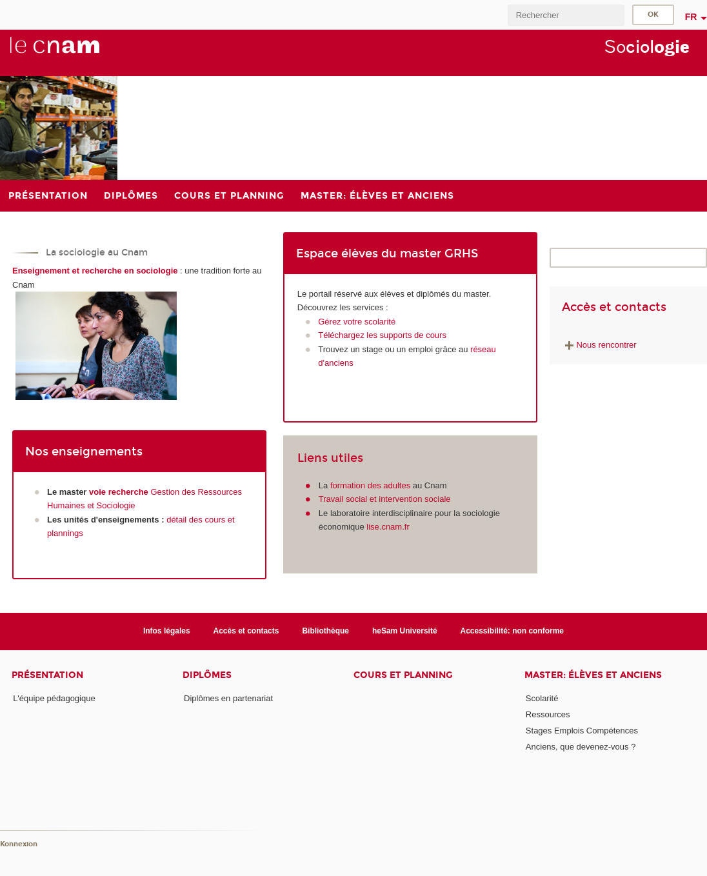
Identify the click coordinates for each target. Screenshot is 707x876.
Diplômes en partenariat (228, 698)
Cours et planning (403, 675)
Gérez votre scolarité (356, 321)
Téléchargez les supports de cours (382, 335)
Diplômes (207, 675)
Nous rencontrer (599, 345)
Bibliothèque (325, 630)
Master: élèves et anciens (593, 675)
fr (691, 17)
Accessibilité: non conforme (512, 630)
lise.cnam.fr (387, 527)
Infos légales (166, 630)
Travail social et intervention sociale (385, 499)
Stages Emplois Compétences (582, 730)
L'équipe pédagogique (54, 698)
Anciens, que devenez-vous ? (581, 747)
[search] (566, 15)
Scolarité (542, 698)
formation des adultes (370, 485)
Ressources (548, 714)
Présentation (47, 675)
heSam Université (404, 630)
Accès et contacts (246, 630)
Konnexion (18, 844)
